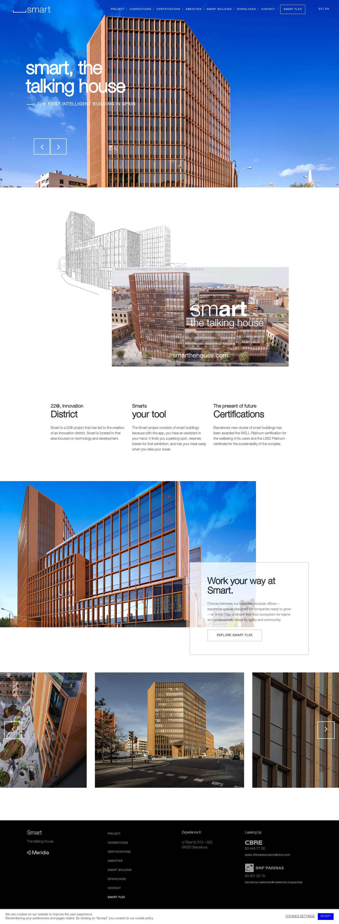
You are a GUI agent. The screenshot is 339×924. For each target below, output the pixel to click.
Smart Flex (116, 897)
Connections (118, 843)
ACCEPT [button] (325, 916)
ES (321, 9)
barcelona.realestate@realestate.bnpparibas (273, 882)
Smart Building (120, 870)
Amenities (115, 861)
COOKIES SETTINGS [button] (300, 916)
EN (327, 9)
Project (114, 834)
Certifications (119, 852)
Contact (114, 888)
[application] (229, 316)
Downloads (117, 879)
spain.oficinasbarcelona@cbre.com (267, 855)
